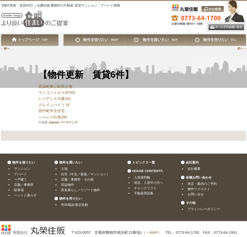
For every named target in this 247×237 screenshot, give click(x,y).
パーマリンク (69, 122)
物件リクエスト (199, 189)
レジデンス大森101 (54, 98)
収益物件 (67, 185)
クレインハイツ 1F (54, 105)
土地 (64, 169)
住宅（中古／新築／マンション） (85, 174)
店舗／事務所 (24, 185)
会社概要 (194, 169)
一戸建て (20, 179)
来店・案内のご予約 (202, 184)
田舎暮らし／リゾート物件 (80, 190)
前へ (5, 48)
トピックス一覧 (143, 162)
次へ (242, 48)
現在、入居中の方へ (148, 183)
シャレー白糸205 (52, 117)
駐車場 (19, 190)
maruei (54, 122)
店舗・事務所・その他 (77, 179)
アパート (20, 174)
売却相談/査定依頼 (74, 205)
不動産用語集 (144, 193)
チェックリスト (145, 188)
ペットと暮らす (25, 195)
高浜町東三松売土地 (55, 86)
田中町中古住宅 (51, 111)
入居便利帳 (142, 177)
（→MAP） (152, 232)
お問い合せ (196, 194)
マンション (22, 169)
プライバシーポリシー (204, 209)
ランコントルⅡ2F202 (57, 92)
